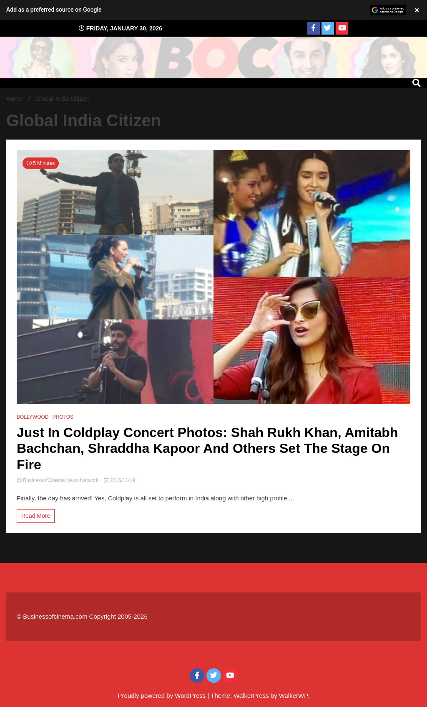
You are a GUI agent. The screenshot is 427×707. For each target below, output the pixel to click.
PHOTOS (63, 417)
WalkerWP (293, 695)
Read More (35, 515)
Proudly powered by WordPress (163, 695)
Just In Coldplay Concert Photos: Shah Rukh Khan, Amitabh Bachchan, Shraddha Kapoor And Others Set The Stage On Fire (207, 448)
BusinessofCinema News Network (58, 480)
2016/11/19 (119, 480)
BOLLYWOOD (32, 417)
